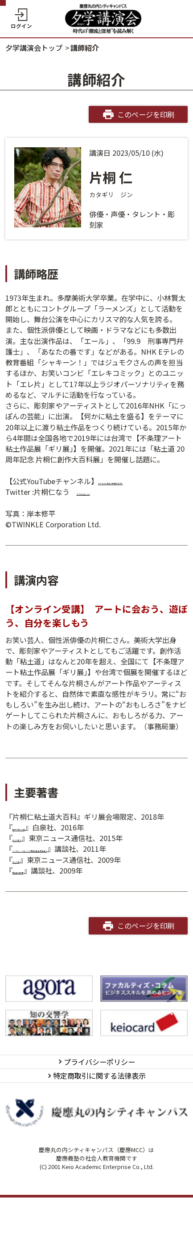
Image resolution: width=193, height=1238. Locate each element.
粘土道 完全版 (34, 891)
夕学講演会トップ (33, 47)
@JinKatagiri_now (107, 502)
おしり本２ (30, 848)
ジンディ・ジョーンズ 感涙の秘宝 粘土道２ (81, 859)
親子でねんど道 (37, 838)
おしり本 (26, 881)
